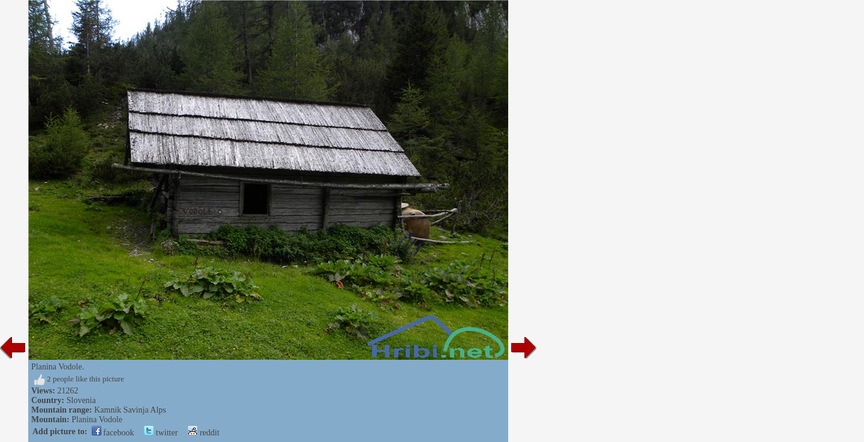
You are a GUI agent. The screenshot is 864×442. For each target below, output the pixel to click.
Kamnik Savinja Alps (130, 409)
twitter (161, 432)
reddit (203, 432)
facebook (113, 432)
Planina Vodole (96, 419)
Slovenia (81, 400)
